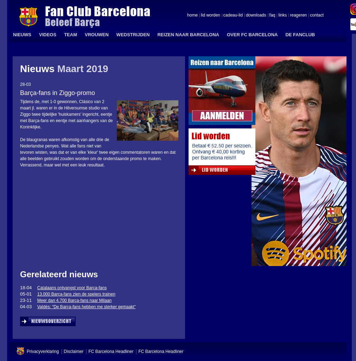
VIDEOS (47, 34)
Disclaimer (73, 351)
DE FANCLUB (300, 34)
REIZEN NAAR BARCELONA (188, 34)
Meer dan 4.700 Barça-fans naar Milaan (74, 300)
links (282, 15)
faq (272, 15)
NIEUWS (22, 34)
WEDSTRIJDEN (133, 34)
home (192, 15)
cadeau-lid (233, 15)
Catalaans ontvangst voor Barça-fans (72, 287)
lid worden (210, 15)
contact (317, 15)
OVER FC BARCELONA (252, 34)
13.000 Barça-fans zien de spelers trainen (76, 294)
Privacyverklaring (43, 351)
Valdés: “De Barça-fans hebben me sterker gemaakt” (86, 306)
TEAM (70, 34)
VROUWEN (97, 34)
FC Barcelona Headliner (110, 351)
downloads (256, 15)
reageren (298, 15)
